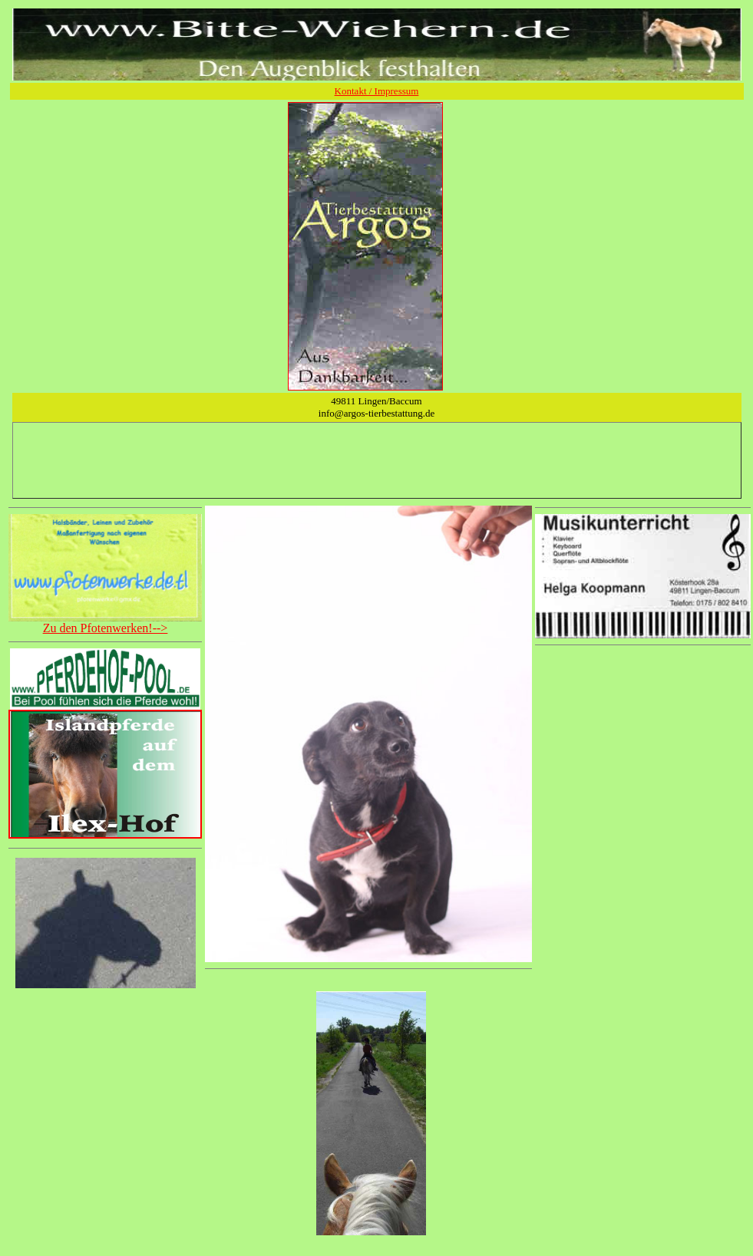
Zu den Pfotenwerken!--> (105, 628)
